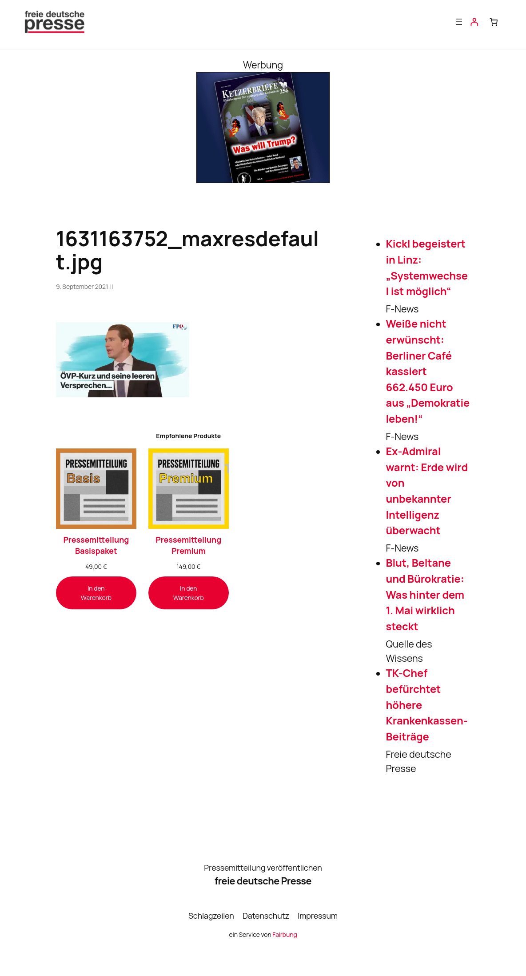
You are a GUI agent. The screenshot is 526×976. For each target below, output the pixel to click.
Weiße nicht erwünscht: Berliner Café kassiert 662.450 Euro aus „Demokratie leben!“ (428, 371)
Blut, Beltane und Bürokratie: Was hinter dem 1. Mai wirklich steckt (425, 594)
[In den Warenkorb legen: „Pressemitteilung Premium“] (188, 592)
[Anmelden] (474, 22)
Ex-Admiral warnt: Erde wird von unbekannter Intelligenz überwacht (427, 490)
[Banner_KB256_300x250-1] (263, 179)
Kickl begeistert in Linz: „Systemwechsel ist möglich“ (427, 267)
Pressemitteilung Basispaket (96, 545)
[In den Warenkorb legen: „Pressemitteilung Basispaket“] (96, 592)
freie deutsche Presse (263, 880)
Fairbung (284, 934)
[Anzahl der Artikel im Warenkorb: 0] (494, 22)
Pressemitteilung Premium (188, 545)
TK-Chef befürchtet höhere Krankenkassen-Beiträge (427, 705)
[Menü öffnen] (459, 21)
